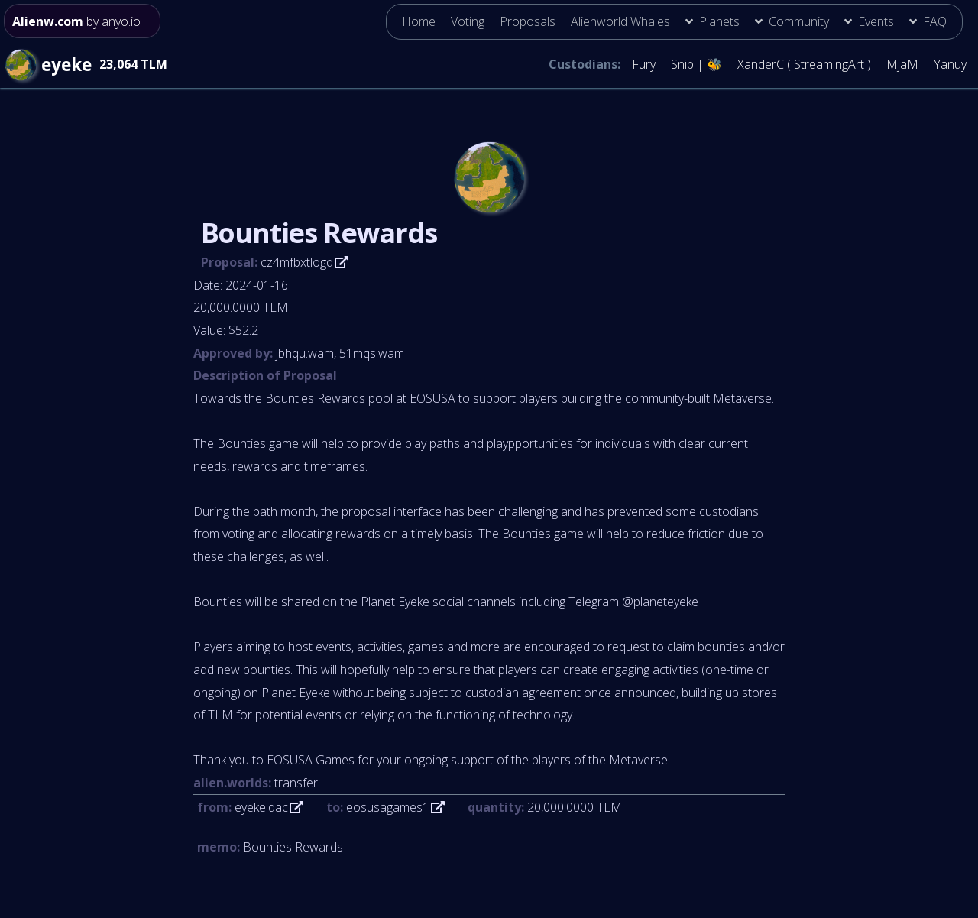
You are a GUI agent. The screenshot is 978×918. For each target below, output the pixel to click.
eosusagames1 (387, 807)
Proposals (527, 21)
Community (799, 21)
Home (419, 21)
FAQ (935, 21)
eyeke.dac (261, 807)
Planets (719, 21)
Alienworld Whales (620, 21)
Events (876, 21)
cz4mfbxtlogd (297, 262)
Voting (467, 21)
